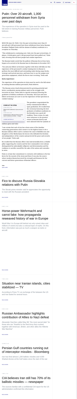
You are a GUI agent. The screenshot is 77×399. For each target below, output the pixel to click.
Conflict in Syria (7, 9)
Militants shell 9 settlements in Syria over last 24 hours (13, 110)
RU (51, 2)
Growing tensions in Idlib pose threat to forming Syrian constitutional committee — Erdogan (13, 115)
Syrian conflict (5, 167)
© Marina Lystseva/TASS (7, 37)
